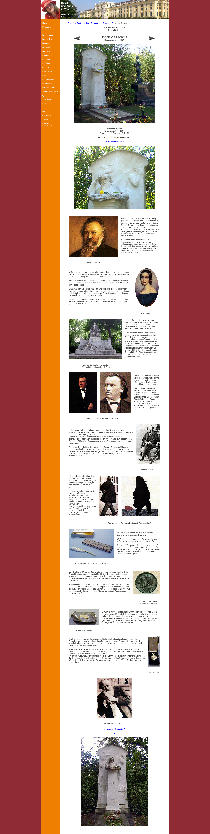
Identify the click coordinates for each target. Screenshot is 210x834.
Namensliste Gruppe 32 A (114, 729)
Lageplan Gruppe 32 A (114, 141)
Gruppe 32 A (108, 23)
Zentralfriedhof (83, 23)
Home (63, 23)
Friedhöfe (72, 23)
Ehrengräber (96, 23)
